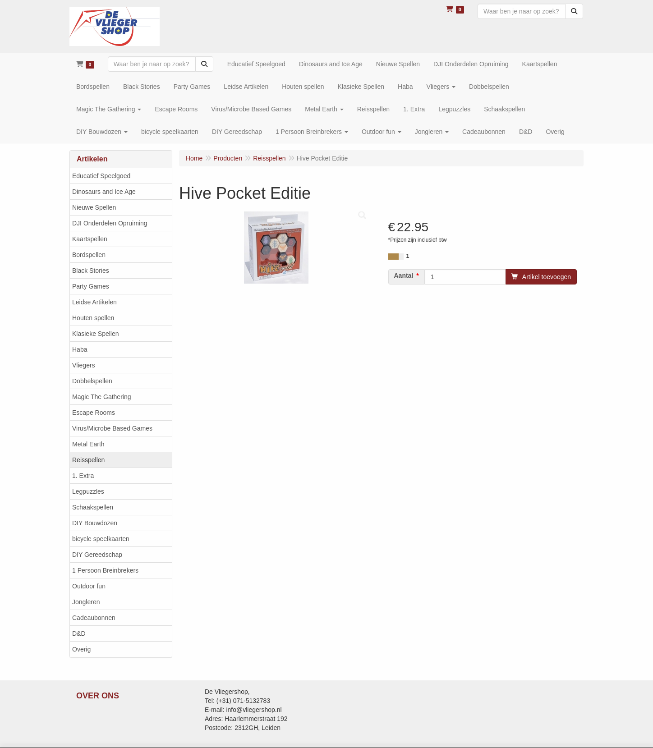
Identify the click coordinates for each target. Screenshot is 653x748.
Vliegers (83, 365)
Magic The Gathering (101, 396)
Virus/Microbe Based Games (112, 428)
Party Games (90, 286)
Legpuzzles (88, 491)
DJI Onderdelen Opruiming (109, 223)
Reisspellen (88, 459)
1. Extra (83, 475)
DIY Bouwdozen (94, 523)
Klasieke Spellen (95, 333)
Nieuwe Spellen (94, 207)
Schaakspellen (92, 507)
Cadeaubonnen (93, 617)
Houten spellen (93, 317)
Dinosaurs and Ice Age (104, 191)
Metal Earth (88, 444)
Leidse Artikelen (94, 302)
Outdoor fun (89, 586)
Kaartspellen (89, 239)
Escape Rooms (93, 412)
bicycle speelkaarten (100, 538)
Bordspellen (89, 254)
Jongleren (86, 602)
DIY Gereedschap (97, 554)
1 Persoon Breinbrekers (105, 570)
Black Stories (90, 270)
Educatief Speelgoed (101, 175)
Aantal (404, 275)
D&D (79, 633)
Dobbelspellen (92, 381)
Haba (79, 349)
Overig (81, 649)
